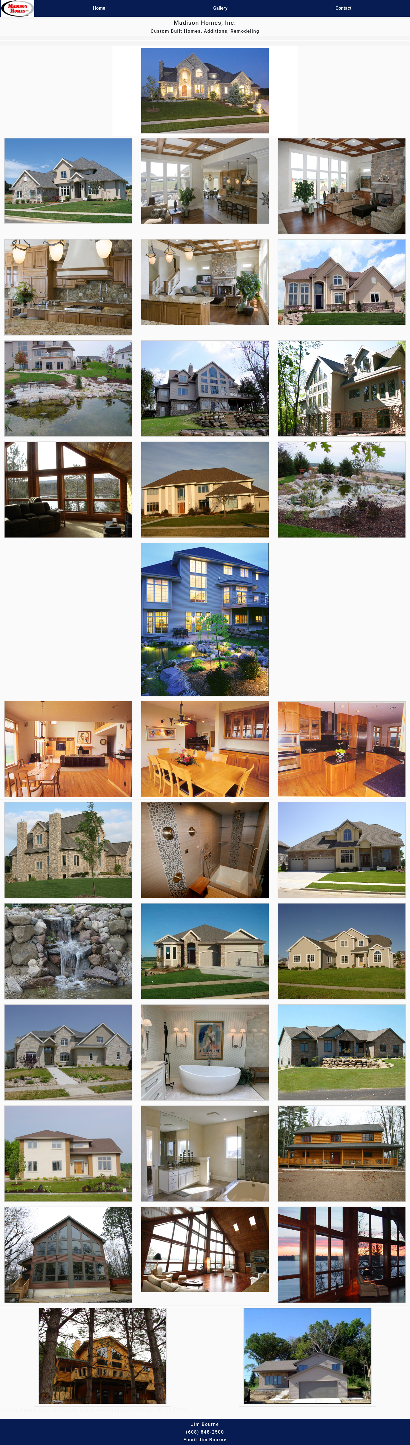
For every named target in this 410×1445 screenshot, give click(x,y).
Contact (343, 8)
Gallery (220, 8)
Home (99, 8)
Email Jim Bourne (205, 1439)
